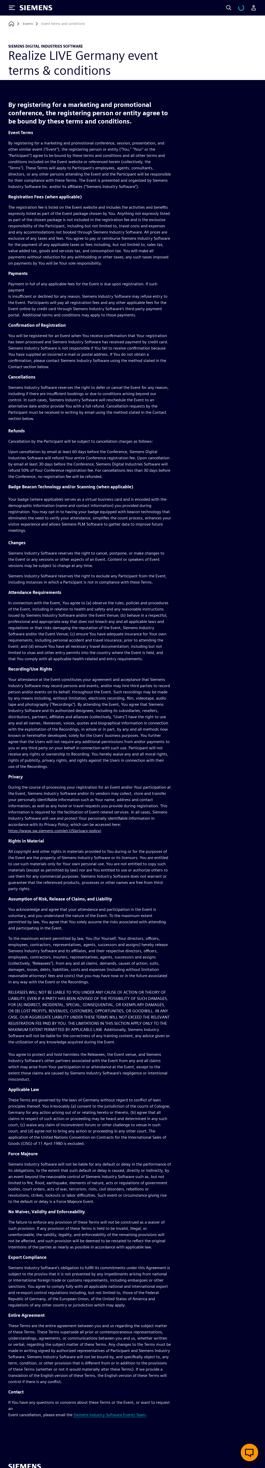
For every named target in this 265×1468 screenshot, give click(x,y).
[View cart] (244, 8)
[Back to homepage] (11, 23)
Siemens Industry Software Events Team (109, 1414)
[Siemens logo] (36, 7)
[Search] (235, 8)
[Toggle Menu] (12, 7)
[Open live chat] (249, 1452)
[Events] (28, 24)
